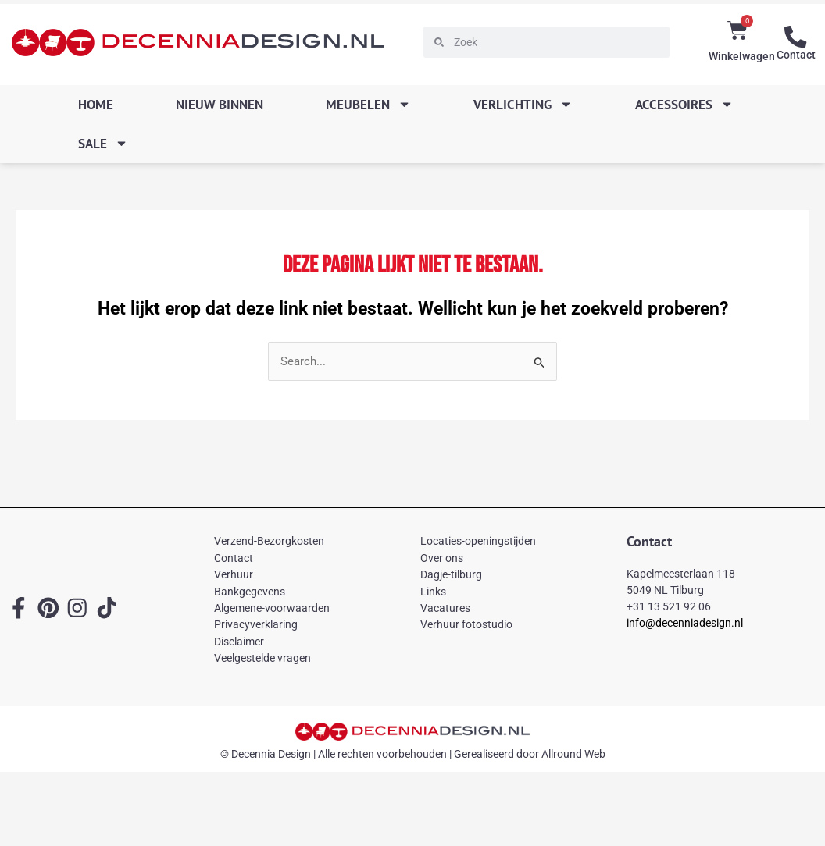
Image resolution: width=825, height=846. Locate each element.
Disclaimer (239, 641)
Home (95, 104)
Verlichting (523, 104)
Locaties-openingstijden (478, 541)
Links (433, 591)
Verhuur (233, 575)
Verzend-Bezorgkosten (269, 541)
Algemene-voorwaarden (272, 608)
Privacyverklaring (256, 625)
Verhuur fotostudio (466, 625)
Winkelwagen (742, 56)
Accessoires (684, 104)
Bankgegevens (249, 591)
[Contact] (796, 37)
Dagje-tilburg (451, 575)
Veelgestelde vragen (262, 658)
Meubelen (368, 104)
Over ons (441, 558)
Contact (796, 54)
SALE (103, 143)
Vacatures (445, 608)
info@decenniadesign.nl (685, 623)
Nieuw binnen (219, 104)
